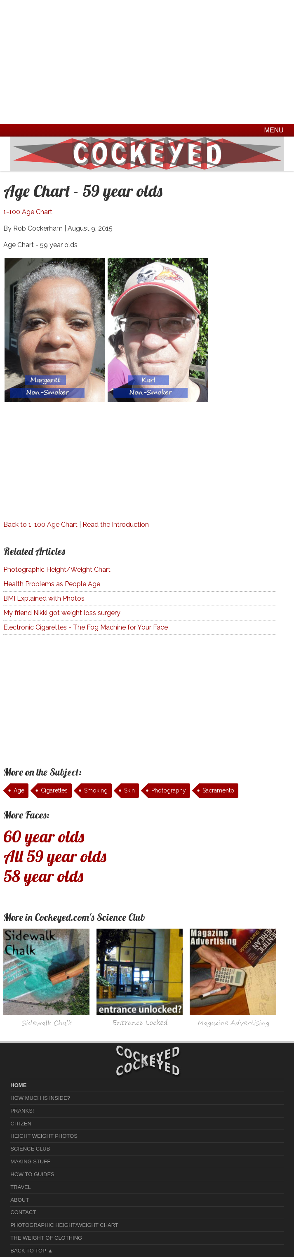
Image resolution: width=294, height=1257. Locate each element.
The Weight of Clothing (46, 1238)
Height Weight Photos (44, 1136)
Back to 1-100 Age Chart (40, 524)
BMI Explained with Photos (44, 598)
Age (19, 790)
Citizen (20, 1123)
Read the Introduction (115, 524)
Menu (274, 130)
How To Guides (32, 1174)
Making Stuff (30, 1161)
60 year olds (43, 836)
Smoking (96, 790)
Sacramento (218, 790)
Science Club (30, 1149)
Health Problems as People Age (51, 584)
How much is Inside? (40, 1098)
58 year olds (43, 876)
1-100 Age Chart (27, 212)
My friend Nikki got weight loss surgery (61, 613)
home (18, 1085)
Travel (20, 1187)
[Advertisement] (147, 62)
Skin (129, 790)
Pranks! (22, 1111)
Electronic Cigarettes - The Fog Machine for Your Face (85, 627)
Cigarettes (54, 790)
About (19, 1200)
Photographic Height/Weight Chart (57, 569)
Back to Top (28, 1251)
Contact (23, 1212)
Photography (168, 790)
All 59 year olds (54, 856)
